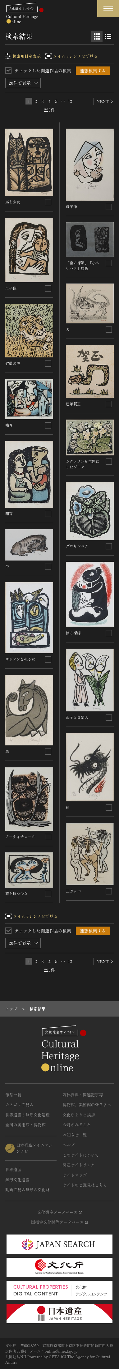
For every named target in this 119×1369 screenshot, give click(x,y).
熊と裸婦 (73, 632)
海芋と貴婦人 (77, 717)
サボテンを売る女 (20, 659)
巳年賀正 (73, 403)
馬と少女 (12, 201)
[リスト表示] (108, 36)
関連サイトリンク (79, 1165)
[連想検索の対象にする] (48, 202)
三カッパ (73, 890)
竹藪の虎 (12, 363)
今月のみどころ (77, 1125)
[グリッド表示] (97, 36)
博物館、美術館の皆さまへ (87, 1104)
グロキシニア (77, 545)
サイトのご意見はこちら (85, 1185)
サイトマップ (75, 1175)
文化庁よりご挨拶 (79, 1115)
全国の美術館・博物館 (25, 1125)
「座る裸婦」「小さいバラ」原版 (82, 265)
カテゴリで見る (19, 1104)
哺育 (9, 425)
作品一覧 (13, 1095)
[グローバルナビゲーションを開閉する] (108, 8)
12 (70, 101)
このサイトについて (81, 1155)
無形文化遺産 (17, 1180)
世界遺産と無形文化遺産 (27, 1115)
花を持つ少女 (16, 893)
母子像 (10, 288)
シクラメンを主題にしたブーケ (82, 463)
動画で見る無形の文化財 (27, 1189)
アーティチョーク (20, 836)
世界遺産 (13, 1169)
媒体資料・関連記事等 (83, 1095)
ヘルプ (69, 1145)
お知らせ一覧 (75, 1135)
